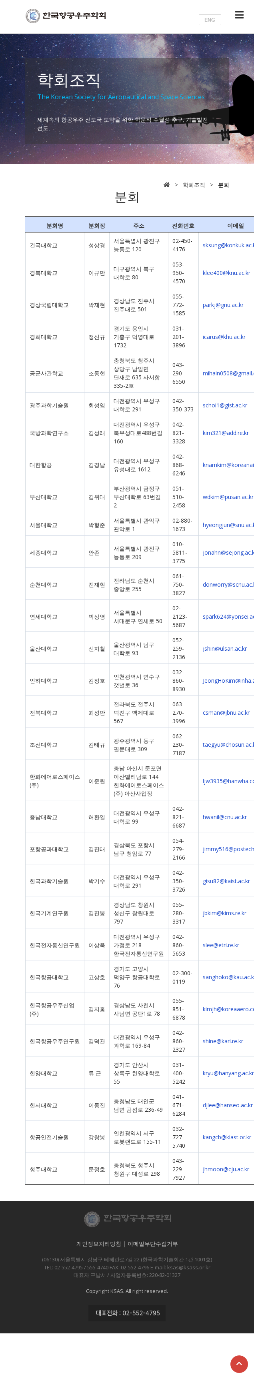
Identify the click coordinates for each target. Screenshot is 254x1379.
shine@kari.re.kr (223, 1041)
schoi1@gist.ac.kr (225, 405)
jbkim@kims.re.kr (224, 913)
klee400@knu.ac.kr (226, 273)
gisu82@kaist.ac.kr (226, 881)
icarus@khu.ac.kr (224, 337)
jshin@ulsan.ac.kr (225, 648)
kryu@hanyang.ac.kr (228, 1073)
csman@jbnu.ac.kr (226, 712)
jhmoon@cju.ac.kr (226, 1169)
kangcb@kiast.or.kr (227, 1137)
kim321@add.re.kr (226, 433)
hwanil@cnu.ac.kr (225, 817)
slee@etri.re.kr (221, 945)
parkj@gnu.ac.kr (223, 305)
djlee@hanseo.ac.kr (228, 1105)
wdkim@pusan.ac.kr (228, 497)
